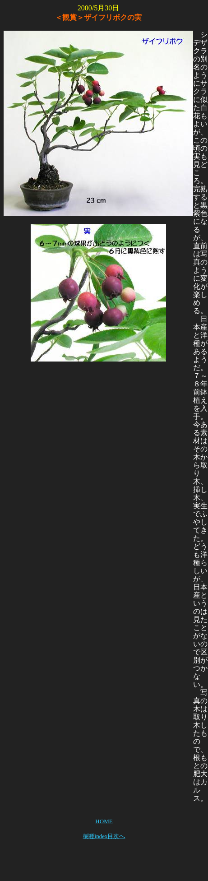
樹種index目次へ (104, 836)
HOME (103, 821)
